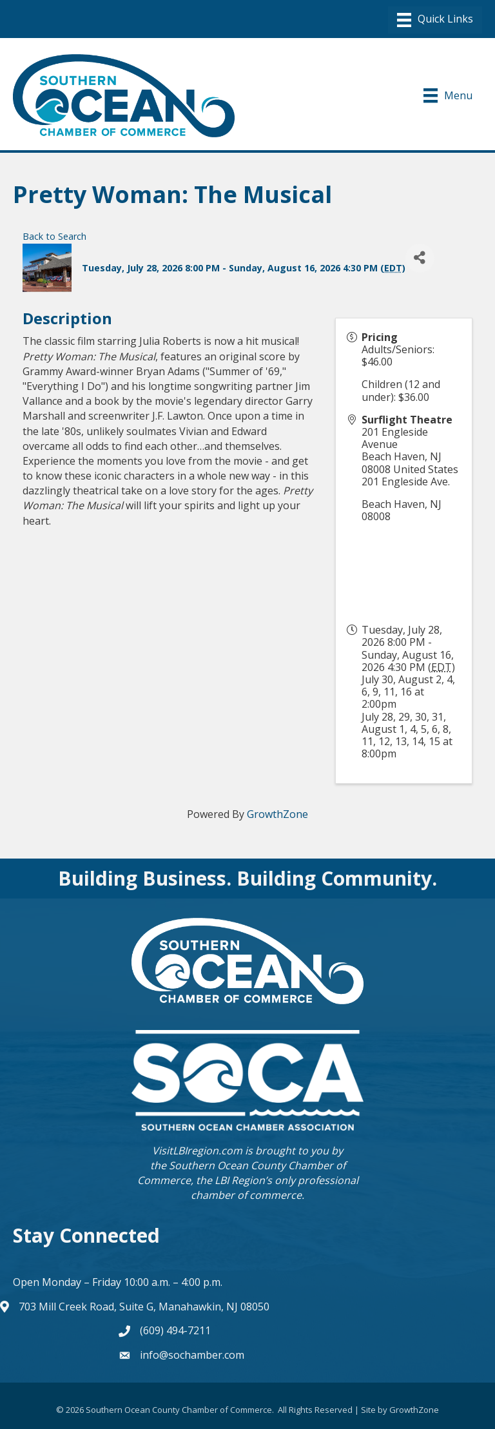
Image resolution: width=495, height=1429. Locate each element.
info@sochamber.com (192, 1355)
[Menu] (435, 20)
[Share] (419, 258)
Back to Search (54, 236)
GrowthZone (277, 814)
